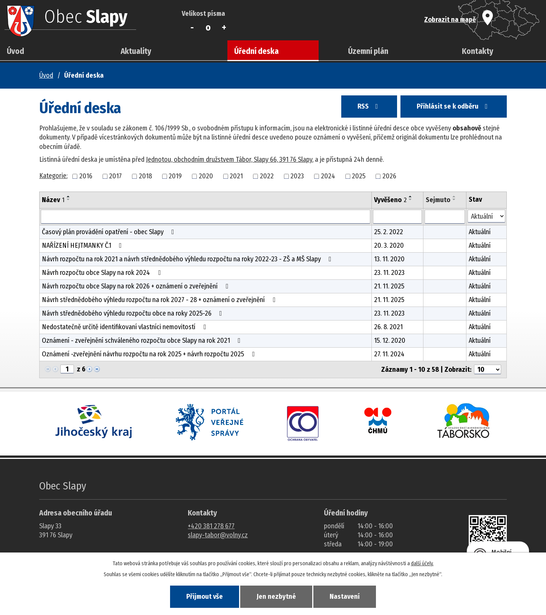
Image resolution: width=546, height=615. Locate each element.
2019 (175, 176)
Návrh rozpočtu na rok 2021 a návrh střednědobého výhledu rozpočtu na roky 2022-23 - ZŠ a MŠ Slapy (188, 259)
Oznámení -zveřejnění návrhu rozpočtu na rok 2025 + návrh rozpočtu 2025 (150, 354)
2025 (358, 176)
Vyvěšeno (390, 200)
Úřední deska (256, 51)
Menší (192, 27)
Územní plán (368, 51)
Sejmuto (438, 200)
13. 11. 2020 (389, 259)
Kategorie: (53, 176)
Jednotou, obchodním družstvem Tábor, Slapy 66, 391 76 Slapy (229, 159)
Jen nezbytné (276, 596)
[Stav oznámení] (486, 216)
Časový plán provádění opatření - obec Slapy (109, 232)
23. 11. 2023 (389, 272)
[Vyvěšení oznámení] (397, 217)
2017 (115, 176)
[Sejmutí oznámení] (445, 217)
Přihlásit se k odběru (454, 106)
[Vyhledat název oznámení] (205, 217)
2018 (145, 176)
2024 (328, 176)
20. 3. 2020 (389, 245)
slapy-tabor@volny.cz (218, 535)
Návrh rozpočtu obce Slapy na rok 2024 (103, 272)
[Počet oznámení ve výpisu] (487, 369)
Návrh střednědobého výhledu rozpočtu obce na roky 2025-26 (133, 313)
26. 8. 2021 (388, 327)
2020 (206, 176)
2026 (389, 176)
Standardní (208, 27)
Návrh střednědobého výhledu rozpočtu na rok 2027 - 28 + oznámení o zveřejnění (160, 300)
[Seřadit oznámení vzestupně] (68, 196)
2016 (85, 176)
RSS (369, 106)
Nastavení (345, 596)
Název (53, 200)
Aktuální (480, 232)
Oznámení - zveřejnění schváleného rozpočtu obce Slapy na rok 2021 (143, 340)
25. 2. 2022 (388, 232)
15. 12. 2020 (389, 340)
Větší (224, 27)
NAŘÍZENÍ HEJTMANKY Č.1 (83, 245)
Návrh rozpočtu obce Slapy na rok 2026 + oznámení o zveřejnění (136, 286)
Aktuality (136, 51)
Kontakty (477, 51)
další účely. (422, 563)
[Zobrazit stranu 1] (67, 369)
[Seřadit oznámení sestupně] (68, 199)
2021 (236, 176)
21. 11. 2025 (389, 286)
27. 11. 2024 (389, 354)
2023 (297, 176)
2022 (267, 176)
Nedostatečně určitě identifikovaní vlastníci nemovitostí (125, 327)
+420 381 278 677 (211, 526)
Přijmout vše (204, 596)
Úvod (15, 51)
